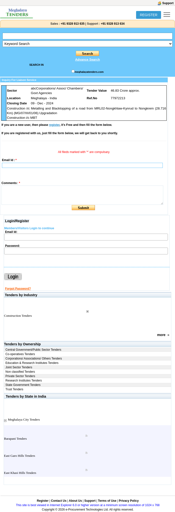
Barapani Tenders (15, 438)
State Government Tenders (22, 385)
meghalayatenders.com (89, 71)
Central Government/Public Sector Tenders (33, 349)
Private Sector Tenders (20, 376)
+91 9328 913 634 (113, 23)
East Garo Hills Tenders (19, 456)
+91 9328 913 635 (72, 23)
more (161, 335)
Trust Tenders (14, 389)
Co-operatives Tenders (20, 354)
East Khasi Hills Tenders (20, 473)
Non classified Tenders (20, 371)
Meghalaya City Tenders (24, 419)
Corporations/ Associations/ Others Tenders (33, 358)
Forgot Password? (18, 288)
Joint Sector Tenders (18, 367)
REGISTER (148, 15)
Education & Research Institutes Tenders (31, 363)
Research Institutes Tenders (23, 380)
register (54, 125)
